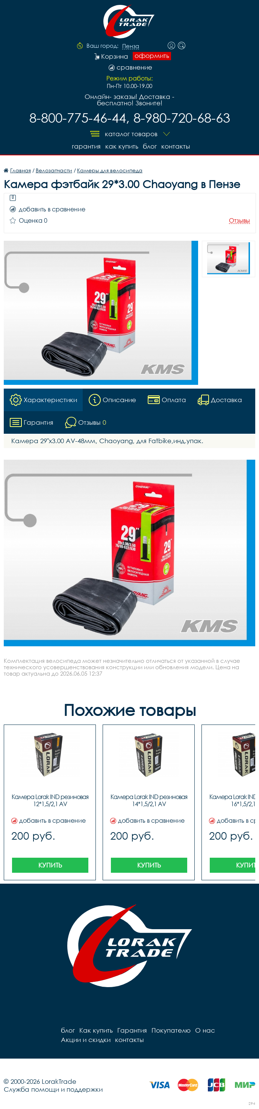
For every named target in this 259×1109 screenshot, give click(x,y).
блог (150, 146)
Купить (50, 865)
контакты (175, 146)
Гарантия (86, 146)
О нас (205, 1030)
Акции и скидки (86, 1040)
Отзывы (239, 220)
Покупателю (171, 1030)
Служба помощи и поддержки (53, 1089)
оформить (152, 55)
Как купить (121, 146)
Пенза (130, 46)
